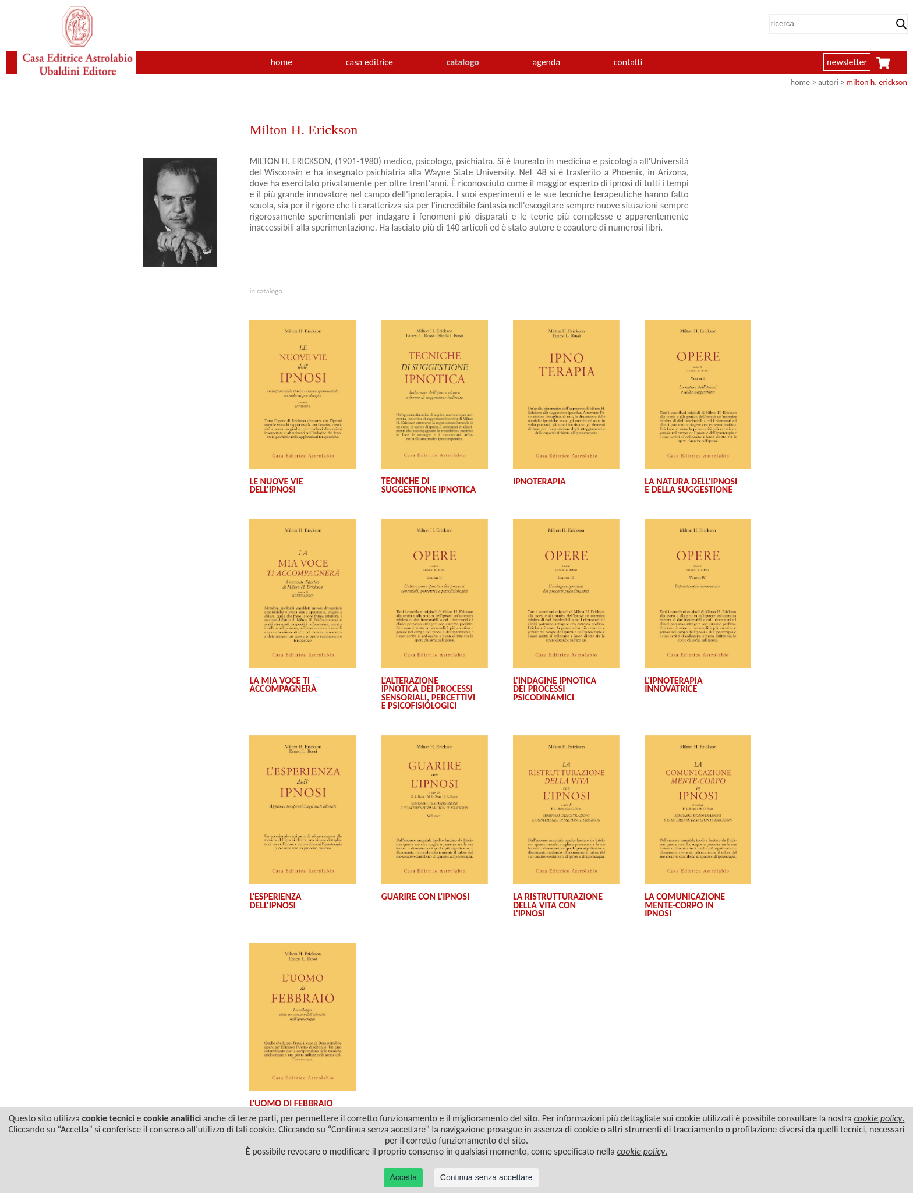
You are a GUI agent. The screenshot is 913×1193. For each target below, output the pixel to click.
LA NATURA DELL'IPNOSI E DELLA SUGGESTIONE (691, 485)
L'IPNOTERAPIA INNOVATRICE (673, 684)
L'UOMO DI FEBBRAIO (290, 1103)
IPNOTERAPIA (539, 481)
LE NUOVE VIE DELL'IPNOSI (276, 485)
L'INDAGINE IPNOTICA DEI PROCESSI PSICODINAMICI (554, 689)
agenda (547, 62)
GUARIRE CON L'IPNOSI (425, 896)
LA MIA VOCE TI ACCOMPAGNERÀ (282, 684)
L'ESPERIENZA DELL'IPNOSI (275, 900)
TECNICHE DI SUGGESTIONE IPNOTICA (428, 484)
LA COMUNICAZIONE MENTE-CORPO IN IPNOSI (685, 905)
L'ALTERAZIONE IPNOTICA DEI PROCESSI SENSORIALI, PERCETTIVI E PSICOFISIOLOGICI (428, 693)
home (282, 62)
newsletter (847, 62)
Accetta (403, 1177)
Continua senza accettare (486, 1177)
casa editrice (369, 62)
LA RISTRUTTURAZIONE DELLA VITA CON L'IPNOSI (558, 905)
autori (828, 82)
